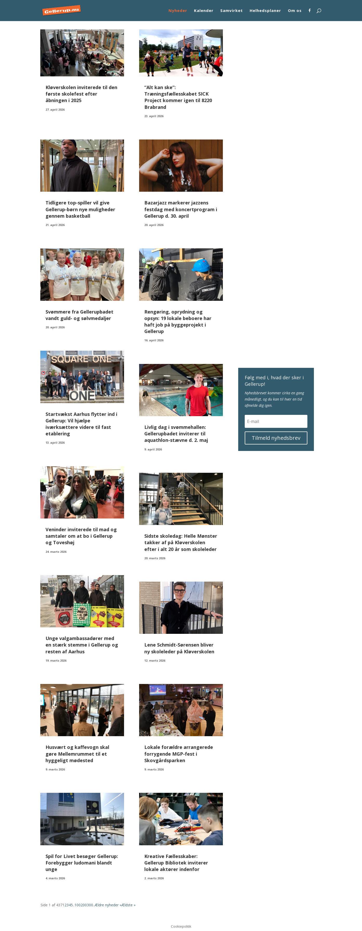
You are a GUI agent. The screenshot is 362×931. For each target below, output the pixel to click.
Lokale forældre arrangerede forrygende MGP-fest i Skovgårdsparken (178, 753)
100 (77, 904)
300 (90, 904)
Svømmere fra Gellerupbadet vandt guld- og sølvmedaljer (79, 315)
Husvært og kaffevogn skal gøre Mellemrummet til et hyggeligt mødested (77, 753)
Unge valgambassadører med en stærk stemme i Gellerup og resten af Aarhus (82, 644)
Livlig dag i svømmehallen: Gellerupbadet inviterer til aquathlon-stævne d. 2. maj (176, 433)
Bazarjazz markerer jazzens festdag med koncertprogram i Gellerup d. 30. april (180, 209)
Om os (295, 11)
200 (84, 904)
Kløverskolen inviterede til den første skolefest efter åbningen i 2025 (81, 93)
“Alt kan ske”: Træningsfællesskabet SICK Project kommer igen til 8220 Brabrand (178, 97)
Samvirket (231, 11)
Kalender (204, 11)
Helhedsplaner (265, 11)
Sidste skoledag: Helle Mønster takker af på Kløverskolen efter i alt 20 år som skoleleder (180, 542)
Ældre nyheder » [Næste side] (108, 904)
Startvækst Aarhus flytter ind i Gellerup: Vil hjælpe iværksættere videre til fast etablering (81, 424)
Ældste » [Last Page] (128, 904)
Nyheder (178, 11)
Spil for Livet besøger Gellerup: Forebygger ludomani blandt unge (82, 862)
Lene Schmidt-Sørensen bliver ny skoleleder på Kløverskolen (179, 648)
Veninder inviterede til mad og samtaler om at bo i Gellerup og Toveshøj (81, 536)
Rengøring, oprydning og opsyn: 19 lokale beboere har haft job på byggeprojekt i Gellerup (177, 322)
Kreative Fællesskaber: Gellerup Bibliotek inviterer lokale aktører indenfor (176, 862)
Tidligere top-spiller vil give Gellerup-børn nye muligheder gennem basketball (80, 209)
